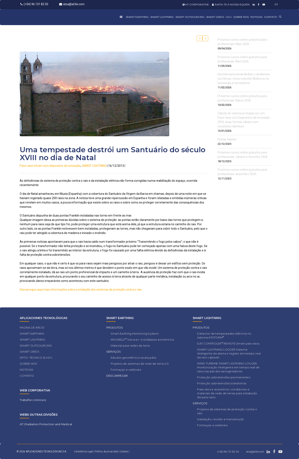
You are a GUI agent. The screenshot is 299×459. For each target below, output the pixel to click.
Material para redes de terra (130, 345)
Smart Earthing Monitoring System (135, 333)
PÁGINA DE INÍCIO (32, 327)
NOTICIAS (256, 16)
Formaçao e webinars (126, 369)
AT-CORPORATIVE (196, 4)
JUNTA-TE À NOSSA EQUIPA (231, 4)
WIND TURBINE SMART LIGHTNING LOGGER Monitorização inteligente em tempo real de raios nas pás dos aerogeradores (228, 367)
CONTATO (270, 16)
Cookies (124, 451)
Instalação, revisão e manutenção (220, 419)
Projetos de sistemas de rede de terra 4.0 (140, 363)
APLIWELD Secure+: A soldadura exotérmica (142, 339)
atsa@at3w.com (72, 4)
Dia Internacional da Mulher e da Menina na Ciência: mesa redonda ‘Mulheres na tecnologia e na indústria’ (244, 79)
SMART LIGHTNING (162, 16)
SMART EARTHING (137, 16)
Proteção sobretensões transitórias (221, 383)
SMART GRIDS (215, 16)
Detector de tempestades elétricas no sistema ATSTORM (224, 335)
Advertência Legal (83, 451)
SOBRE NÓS (241, 16)
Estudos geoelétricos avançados (133, 357)
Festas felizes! (227, 139)
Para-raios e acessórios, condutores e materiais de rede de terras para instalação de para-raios (227, 393)
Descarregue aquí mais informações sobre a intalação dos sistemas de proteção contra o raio (81, 289)
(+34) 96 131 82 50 (34, 4)
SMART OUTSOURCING (190, 16)
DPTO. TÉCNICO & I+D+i (36, 357)
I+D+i (228, 16)
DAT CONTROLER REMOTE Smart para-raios (228, 343)
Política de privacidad (107, 451)
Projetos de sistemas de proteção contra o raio (227, 411)
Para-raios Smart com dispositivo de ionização (50, 165)
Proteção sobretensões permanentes (223, 377)
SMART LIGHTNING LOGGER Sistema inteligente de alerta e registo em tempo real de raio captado (229, 353)
